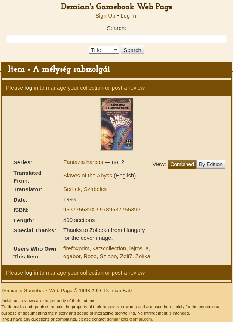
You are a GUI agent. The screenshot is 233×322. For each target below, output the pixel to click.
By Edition (211, 164)
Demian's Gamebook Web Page (116, 7)
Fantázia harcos (84, 162)
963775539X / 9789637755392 (101, 209)
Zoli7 (126, 256)
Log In (128, 15)
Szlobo (108, 256)
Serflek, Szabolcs (85, 189)
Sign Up (105, 15)
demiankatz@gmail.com (129, 319)
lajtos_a (139, 248)
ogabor (71, 256)
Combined (182, 164)
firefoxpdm (76, 248)
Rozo (89, 256)
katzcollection (109, 248)
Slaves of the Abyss (88, 175)
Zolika (142, 256)
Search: (116, 28)
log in (31, 87)
